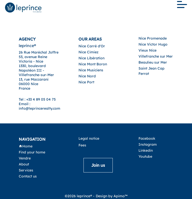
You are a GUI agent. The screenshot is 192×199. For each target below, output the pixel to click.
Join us (98, 165)
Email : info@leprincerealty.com (39, 106)
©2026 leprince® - (79, 196)
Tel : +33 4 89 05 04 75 (37, 99)
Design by (112, 196)
